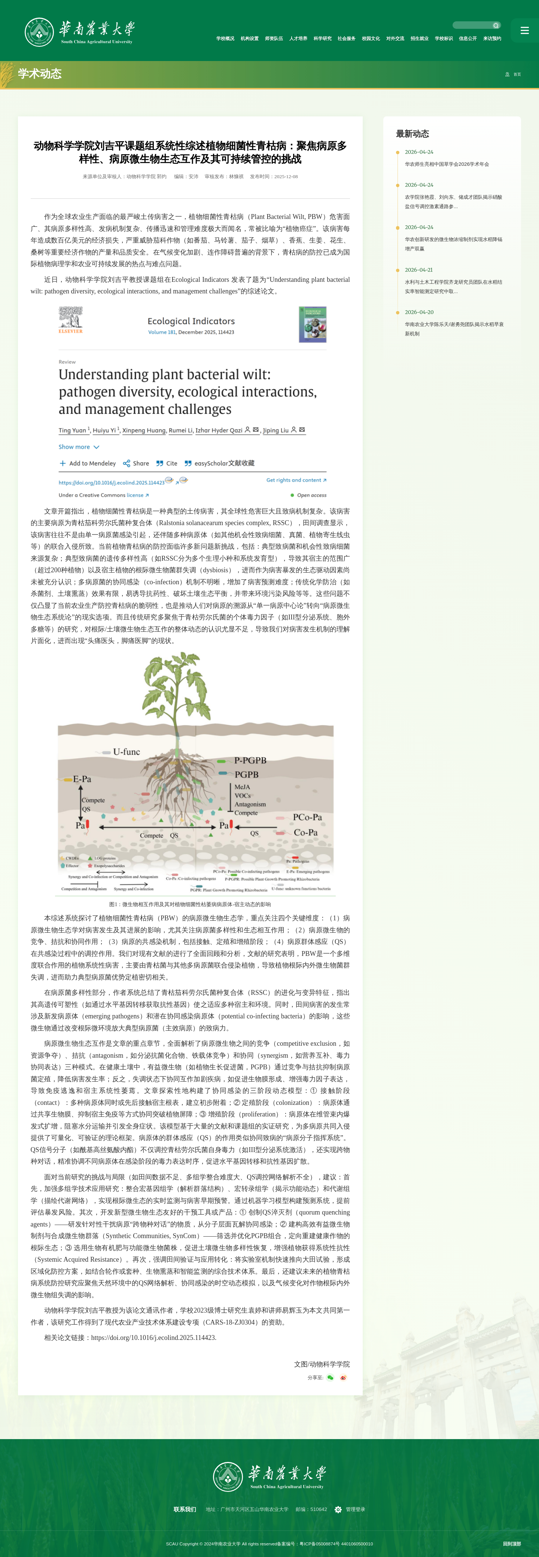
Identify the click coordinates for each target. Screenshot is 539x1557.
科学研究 (289, 39)
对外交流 (375, 39)
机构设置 (202, 39)
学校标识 (432, 39)
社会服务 (317, 39)
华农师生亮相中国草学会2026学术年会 (447, 164)
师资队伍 (231, 39)
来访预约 (490, 39)
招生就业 (404, 39)
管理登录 (357, 1509)
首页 (516, 74)
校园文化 (346, 39)
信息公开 (461, 39)
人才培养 (260, 39)
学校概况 (173, 39)
